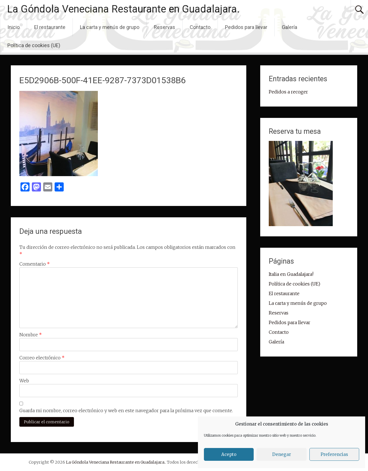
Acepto (228, 454)
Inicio (13, 27)
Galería (289, 27)
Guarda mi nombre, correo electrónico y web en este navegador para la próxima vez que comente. (126, 410)
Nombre (30, 334)
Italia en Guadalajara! (291, 274)
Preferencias (334, 454)
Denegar (281, 454)
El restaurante (49, 27)
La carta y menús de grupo (109, 27)
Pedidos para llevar (246, 27)
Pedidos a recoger (288, 92)
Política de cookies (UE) (33, 45)
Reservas (164, 27)
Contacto (200, 27)
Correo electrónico (42, 357)
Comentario (34, 264)
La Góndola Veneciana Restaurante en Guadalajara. (123, 9)
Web (24, 381)
